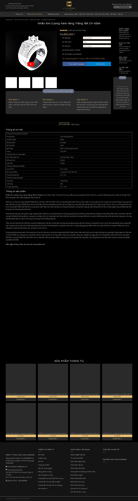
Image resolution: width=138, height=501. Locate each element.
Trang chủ (19, 14)
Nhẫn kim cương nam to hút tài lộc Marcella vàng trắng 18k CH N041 (60, 433)
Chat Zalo (99, 64)
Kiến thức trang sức (86, 14)
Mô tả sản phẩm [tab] (64, 124)
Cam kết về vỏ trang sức (78, 488)
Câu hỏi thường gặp (45, 468)
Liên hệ (120, 14)
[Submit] (130, 7)
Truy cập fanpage (74, 64)
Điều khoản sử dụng (77, 482)
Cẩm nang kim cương (45, 475)
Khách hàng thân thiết (78, 478)
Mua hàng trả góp (76, 475)
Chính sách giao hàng (77, 461)
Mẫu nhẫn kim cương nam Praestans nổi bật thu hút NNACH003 (59, 394)
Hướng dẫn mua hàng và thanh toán (82, 471)
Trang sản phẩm (43, 465)
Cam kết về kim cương (78, 492)
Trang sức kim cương (33, 14)
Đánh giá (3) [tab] (75, 124)
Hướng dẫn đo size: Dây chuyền (49, 482)
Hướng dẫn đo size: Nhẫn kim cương (50, 478)
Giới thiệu (113, 14)
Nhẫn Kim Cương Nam (48, 19)
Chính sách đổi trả (76, 465)
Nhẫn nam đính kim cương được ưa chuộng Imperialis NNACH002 (92, 394)
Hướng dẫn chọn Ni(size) (72, 54)
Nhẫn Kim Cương (35, 19)
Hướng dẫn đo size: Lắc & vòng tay (50, 485)
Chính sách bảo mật (77, 485)
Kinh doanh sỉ (42, 488)
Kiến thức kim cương (102, 14)
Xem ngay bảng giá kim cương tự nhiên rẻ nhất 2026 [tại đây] (84, 58)
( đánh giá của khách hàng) (77, 30)
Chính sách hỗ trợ (77, 455)
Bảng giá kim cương (70, 14)
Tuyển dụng (42, 458)
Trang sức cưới (52, 14)
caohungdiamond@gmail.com (17, 466)
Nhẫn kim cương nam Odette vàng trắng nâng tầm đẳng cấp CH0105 (93, 433)
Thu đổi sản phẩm (76, 458)
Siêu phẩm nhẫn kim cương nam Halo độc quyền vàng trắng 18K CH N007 (30, 433)
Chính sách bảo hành (77, 468)
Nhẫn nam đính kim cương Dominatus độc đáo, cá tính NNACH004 (28, 394)
